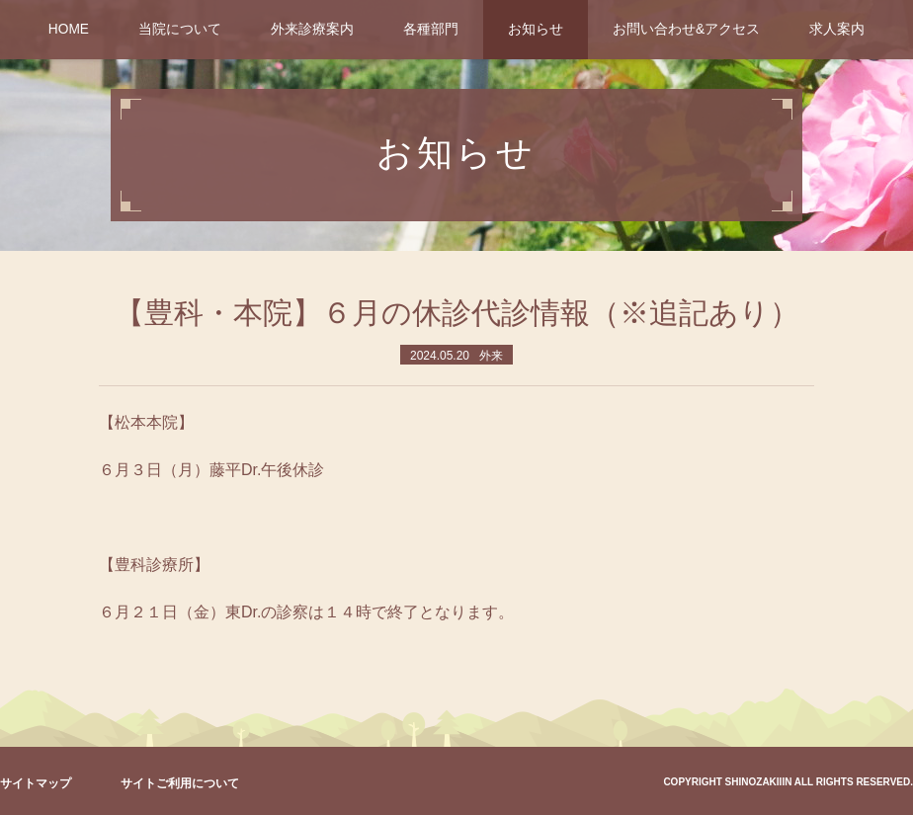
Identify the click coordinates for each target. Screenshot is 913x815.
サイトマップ (35, 783)
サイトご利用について (180, 783)
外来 (491, 356)
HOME (68, 29)
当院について (179, 29)
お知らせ (535, 29)
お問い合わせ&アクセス (686, 29)
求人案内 (837, 29)
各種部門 (430, 29)
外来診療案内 (312, 29)
